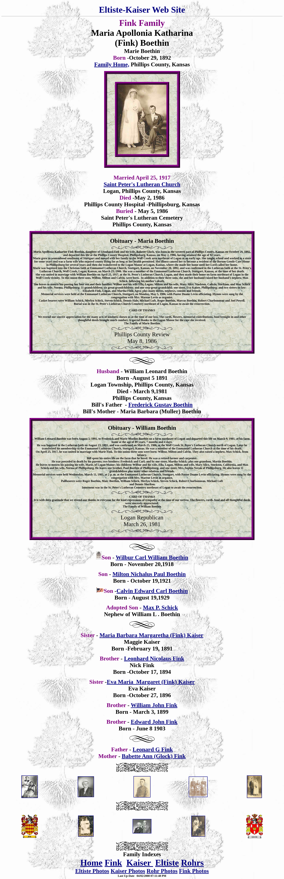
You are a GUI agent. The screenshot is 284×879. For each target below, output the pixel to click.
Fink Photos (194, 871)
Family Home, (111, 64)
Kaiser (139, 862)
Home (91, 862)
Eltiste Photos (92, 871)
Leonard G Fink (153, 749)
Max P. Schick (160, 607)
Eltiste (167, 862)
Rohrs (192, 862)
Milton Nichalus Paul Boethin (149, 574)
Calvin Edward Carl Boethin (152, 591)
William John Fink (154, 705)
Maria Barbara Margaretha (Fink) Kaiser (151, 635)
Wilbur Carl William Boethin (152, 557)
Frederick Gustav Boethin (160, 404)
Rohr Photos (162, 871)
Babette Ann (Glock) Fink (154, 756)
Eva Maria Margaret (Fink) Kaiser (151, 682)
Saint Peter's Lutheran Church (142, 184)
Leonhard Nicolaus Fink (154, 658)
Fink (113, 862)
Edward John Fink (154, 721)
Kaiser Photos (128, 871)
